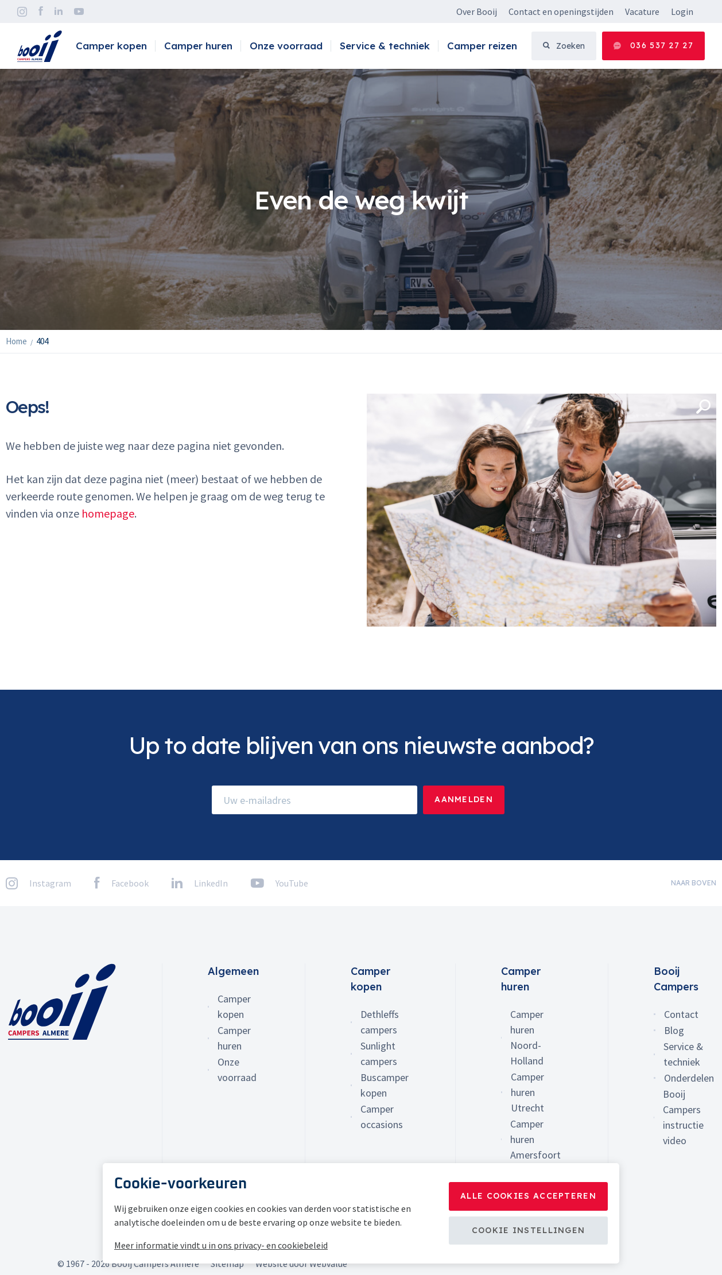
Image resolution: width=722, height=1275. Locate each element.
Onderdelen (689, 1077)
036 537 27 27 (653, 45)
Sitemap (227, 1263)
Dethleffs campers (379, 1022)
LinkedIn (59, 11)
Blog (674, 1030)
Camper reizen (482, 46)
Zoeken (564, 46)
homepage (107, 513)
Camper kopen (111, 46)
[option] (361, 199)
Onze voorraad (286, 46)
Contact (681, 1014)
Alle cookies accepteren (528, 1196)
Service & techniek (385, 46)
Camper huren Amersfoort (535, 1139)
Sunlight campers (378, 1053)
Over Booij (476, 11)
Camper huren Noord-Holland (527, 1037)
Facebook (40, 11)
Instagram (22, 12)
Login (682, 11)
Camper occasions (381, 1116)
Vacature (642, 11)
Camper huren (198, 46)
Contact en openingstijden (561, 11)
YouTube (79, 11)
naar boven (693, 882)
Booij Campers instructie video (683, 1117)
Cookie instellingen (528, 1230)
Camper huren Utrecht (527, 1092)
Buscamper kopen (384, 1085)
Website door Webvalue (301, 1263)
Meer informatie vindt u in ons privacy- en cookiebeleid (221, 1245)
